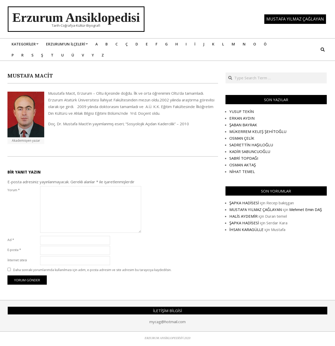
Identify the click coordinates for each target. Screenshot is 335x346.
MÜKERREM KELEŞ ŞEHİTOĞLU (257, 131)
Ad (10, 240)
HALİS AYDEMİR (243, 216)
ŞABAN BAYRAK (243, 124)
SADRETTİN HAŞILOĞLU (251, 144)
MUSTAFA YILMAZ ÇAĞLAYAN (255, 209)
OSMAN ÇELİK (241, 138)
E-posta (14, 250)
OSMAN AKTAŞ (242, 164)
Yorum (13, 190)
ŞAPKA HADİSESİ (244, 202)
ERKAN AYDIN (242, 118)
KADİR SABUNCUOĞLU (249, 151)
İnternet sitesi (17, 260)
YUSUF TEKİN (241, 111)
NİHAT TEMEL (242, 171)
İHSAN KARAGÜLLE (246, 229)
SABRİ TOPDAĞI (243, 158)
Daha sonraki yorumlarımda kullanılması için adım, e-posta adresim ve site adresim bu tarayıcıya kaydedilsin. (92, 270)
